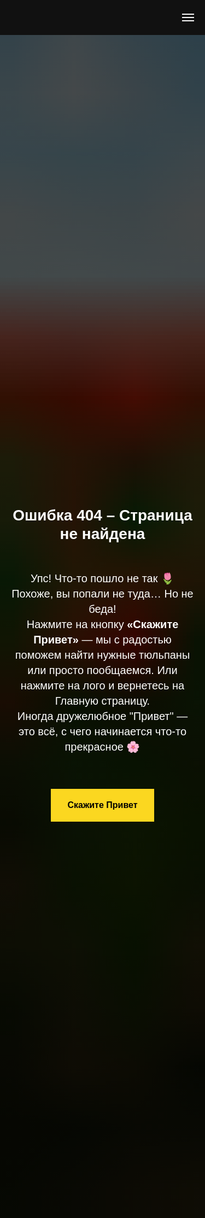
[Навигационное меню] (188, 17)
